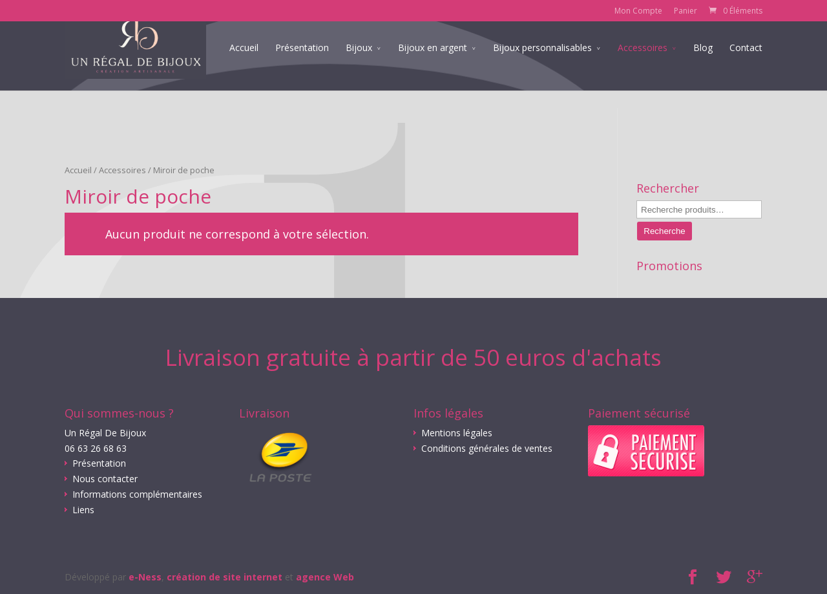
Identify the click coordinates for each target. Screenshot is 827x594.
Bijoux (359, 66)
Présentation (302, 66)
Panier (685, 10)
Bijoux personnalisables (542, 66)
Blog (703, 66)
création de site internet (224, 577)
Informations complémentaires (137, 494)
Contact (745, 66)
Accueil (243, 66)
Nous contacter (105, 478)
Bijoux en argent (432, 66)
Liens (83, 510)
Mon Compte (638, 10)
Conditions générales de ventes (486, 448)
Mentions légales (456, 433)
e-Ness (145, 577)
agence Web (325, 577)
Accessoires (642, 66)
